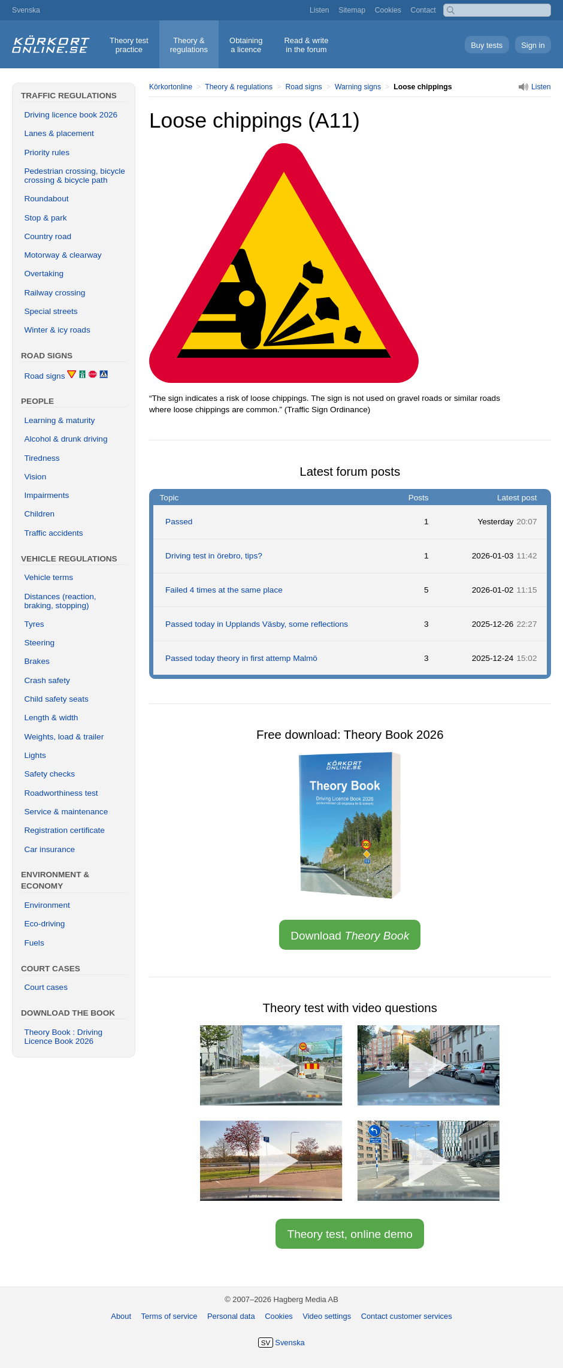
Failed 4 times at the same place (224, 589)
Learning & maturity (59, 420)
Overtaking (43, 273)
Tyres (34, 624)
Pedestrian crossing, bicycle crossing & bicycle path (74, 176)
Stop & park (45, 217)
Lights (35, 755)
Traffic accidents (53, 533)
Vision (35, 476)
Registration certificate (64, 830)
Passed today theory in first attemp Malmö (241, 658)
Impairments (46, 495)
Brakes (36, 661)
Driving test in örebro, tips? (213, 555)
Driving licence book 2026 (70, 114)
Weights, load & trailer (64, 736)
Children (39, 513)
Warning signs (358, 87)
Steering (39, 642)
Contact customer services (406, 1316)
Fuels (34, 942)
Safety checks (49, 773)
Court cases (46, 987)
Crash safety (46, 680)
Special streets (50, 311)
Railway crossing (54, 292)
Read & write (306, 45)
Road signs (303, 87)
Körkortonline (170, 87)
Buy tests (487, 45)
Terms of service (169, 1316)
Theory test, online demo (350, 1234)
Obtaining (245, 45)
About (121, 1316)
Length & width (51, 717)
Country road (47, 236)
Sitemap (351, 10)
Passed (178, 521)
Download (349, 935)
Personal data (231, 1316)
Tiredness (41, 458)
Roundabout (46, 198)
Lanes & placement (58, 133)
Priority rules (46, 152)
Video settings (326, 1316)
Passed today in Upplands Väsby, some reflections (256, 624)
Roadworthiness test (61, 793)
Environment (46, 905)
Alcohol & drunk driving (65, 438)
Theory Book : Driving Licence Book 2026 (63, 1037)
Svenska (26, 10)
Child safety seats (56, 698)
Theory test (129, 45)
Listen (319, 10)
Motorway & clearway (62, 254)
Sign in (532, 45)
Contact (423, 10)
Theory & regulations (239, 87)
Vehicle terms (48, 577)
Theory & (189, 45)
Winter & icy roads (57, 329)
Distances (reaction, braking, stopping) (60, 601)
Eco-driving (44, 923)
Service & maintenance (66, 811)
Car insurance (49, 849)
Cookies (388, 10)
